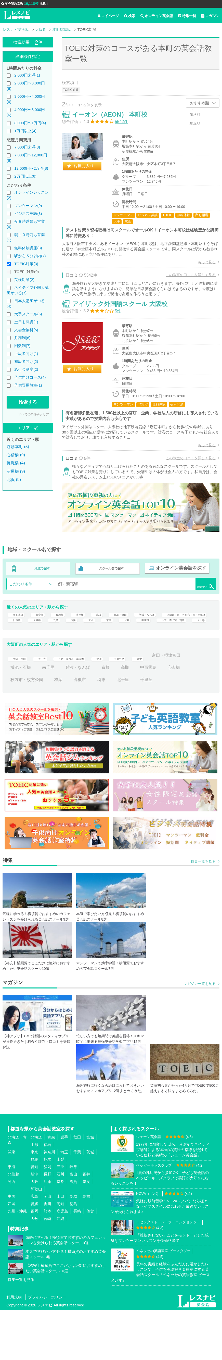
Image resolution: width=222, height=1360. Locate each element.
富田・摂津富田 (24, 717)
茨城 (90, 1202)
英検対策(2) (24, 279)
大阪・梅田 (20, 705)
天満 (14, 666)
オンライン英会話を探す (178, 593)
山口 (60, 1246)
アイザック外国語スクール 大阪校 (125, 322)
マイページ (108, 16)
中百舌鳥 (188, 717)
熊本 (47, 1261)
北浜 (113, 642)
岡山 (47, 1246)
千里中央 (145, 705)
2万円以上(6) (25, 176)
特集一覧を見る (203, 911)
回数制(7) (22, 345)
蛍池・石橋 (60, 717)
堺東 (125, 729)
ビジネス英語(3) (28, 213)
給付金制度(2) (26, 369)
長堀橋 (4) (16, 463)
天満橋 (112, 654)
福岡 (34, 1261)
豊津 (122, 705)
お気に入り (89, 171)
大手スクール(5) (28, 314)
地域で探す (42, 593)
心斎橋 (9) (16, 455)
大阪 (153, 654)
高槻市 (103, 729)
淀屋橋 (91, 642)
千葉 (77, 1202)
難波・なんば (172, 642)
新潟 (34, 1224)
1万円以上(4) (25, 131)
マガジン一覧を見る (200, 1033)
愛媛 (34, 1253)
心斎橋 (44, 642)
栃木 (47, 1209)
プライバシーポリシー (47, 1347)
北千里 (146, 729)
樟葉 (82, 729)
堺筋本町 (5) (18, 446)
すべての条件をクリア (33, 414)
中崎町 (36, 666)
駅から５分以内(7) (30, 256)
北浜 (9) (14, 479)
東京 (34, 1202)
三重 (60, 1216)
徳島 (73, 1253)
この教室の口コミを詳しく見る (185, 280)
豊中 (169, 705)
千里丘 (170, 729)
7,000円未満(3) (27, 147)
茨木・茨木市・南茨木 (86, 705)
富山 (73, 1224)
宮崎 (47, 1268)
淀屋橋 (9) (16, 471)
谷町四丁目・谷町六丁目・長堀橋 (41, 654)
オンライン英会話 (156, 16)
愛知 (34, 1216)
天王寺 (107, 666)
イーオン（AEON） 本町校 (115, 119)
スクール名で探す (110, 593)
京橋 (192, 654)
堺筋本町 (18, 642)
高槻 (165, 717)
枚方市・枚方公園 (50, 729)
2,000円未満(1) (27, 75)
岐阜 (73, 1216)
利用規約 (14, 1347)
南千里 (88, 717)
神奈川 (49, 1202)
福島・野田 (138, 642)
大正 (173, 654)
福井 (86, 1224)
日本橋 (89, 654)
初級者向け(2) (26, 361)
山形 (34, 1194)
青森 (51, 1187)
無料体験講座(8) (28, 248)
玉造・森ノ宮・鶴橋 (71, 666)
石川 (60, 1224)
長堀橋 (67, 642)
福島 (47, 1194)
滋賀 (73, 1231)
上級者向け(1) (26, 353)
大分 (34, 1268)
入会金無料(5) (26, 330)
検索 (129, 16)
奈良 (86, 1231)
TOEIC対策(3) (26, 264)
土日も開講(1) (26, 322)
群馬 (34, 1209)
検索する (28, 402)
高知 (60, 1253)
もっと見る (201, 267)
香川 (47, 1253)
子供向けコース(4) (30, 377)
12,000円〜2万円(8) (31, 168)
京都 (60, 1231)
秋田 (77, 1187)
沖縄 (60, 1268)
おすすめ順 (199, 103)
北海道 (36, 1187)
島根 (86, 1246)
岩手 (64, 1187)
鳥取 (73, 1246)
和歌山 (36, 1239)
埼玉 (64, 1202)
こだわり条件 (20, 608)
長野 (47, 1224)
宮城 (90, 1187)
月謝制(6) (22, 338)
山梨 (60, 1209)
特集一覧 (187, 16)
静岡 (47, 1216)
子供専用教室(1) (28, 385)
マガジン (210, 16)
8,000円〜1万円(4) (30, 123)
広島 (34, 1246)
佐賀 (90, 1261)
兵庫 (47, 1231)
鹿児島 (62, 1261)
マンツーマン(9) (28, 205)
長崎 (77, 1261)
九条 (134, 654)
